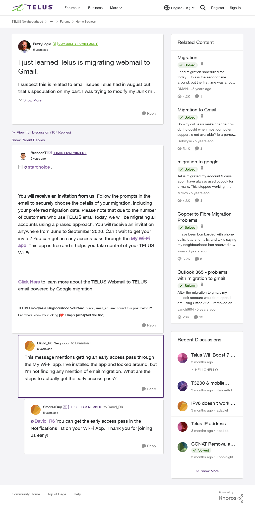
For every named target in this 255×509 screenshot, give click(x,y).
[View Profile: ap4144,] (183, 427)
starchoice (39, 167)
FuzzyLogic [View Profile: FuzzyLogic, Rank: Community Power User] (42, 44)
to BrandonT (81, 343)
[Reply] (149, 113)
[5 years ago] (201, 88)
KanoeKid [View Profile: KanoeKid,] (224, 390)
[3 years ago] (196, 251)
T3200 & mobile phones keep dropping (207, 383)
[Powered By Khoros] (231, 497)
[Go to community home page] (33, 8)
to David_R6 (113, 407)
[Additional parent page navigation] (52, 21)
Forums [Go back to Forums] (65, 21)
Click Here (29, 281)
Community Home (26, 494)
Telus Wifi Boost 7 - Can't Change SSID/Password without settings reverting (211, 355)
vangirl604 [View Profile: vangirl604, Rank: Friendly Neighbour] (186, 309)
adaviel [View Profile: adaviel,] (222, 410)
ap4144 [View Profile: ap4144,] (223, 430)
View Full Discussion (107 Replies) (41, 132)
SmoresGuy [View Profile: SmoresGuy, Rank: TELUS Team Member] (52, 407)
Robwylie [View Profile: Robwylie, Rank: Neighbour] (185, 141)
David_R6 (45, 421)
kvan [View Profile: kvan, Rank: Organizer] (181, 251)
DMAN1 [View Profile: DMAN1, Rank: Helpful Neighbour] (184, 89)
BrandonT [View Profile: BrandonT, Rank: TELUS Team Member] (38, 153)
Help (77, 494)
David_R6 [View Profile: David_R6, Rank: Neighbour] (44, 343)
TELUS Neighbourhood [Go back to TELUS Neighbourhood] (27, 21)
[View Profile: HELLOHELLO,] (183, 358)
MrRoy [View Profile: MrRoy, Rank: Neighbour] (183, 193)
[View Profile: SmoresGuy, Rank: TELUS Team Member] (36, 410)
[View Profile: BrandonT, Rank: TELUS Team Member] (23, 155)
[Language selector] (179, 8)
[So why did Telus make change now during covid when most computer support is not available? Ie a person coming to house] (207, 129)
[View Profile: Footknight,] (183, 447)
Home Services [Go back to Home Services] (86, 21)
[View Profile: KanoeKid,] (183, 386)
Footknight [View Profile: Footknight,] (225, 457)
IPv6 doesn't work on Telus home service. (213, 403)
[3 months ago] (202, 362)
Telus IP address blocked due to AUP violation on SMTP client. (212, 424)
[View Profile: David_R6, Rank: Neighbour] (30, 346)
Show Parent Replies (28, 140)
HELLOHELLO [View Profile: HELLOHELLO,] (206, 370)
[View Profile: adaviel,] (183, 406)
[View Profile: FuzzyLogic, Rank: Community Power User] (24, 46)
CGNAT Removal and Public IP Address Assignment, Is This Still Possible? (213, 444)
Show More (30, 100)
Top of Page (57, 494)
